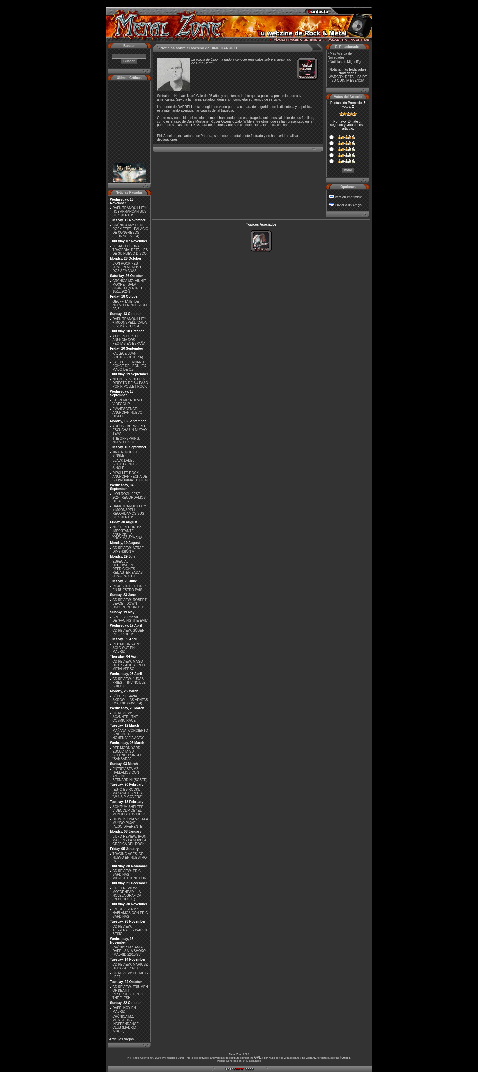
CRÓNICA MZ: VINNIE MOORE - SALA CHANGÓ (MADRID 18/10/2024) (129, 286)
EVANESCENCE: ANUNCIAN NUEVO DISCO (127, 412)
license (345, 1057)
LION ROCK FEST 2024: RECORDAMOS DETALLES (129, 497)
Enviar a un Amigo (348, 205)
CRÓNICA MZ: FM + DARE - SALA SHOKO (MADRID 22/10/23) (129, 951)
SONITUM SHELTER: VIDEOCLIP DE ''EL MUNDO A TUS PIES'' (128, 810)
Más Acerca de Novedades (340, 55)
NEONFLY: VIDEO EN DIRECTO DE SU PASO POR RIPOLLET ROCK (130, 382)
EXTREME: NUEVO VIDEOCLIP (127, 402)
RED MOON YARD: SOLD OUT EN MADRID (126, 647)
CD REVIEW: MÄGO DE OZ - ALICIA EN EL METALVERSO (129, 665)
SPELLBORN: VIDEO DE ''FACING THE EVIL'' (130, 618)
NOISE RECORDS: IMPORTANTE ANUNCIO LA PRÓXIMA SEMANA (127, 532)
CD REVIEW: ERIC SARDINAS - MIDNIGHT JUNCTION (129, 874)
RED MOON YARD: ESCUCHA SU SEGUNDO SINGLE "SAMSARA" (127, 753)
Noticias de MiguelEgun (347, 62)
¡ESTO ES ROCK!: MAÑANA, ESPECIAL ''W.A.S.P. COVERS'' (128, 793)
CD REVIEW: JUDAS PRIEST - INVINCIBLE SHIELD (128, 682)
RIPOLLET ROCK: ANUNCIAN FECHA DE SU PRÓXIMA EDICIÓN (130, 476)
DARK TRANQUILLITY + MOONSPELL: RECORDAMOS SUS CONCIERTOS (129, 511)
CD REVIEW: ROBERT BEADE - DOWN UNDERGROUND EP (129, 603)
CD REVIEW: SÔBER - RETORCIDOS (129, 632)
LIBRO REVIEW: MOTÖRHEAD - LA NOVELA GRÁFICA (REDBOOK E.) (126, 893)
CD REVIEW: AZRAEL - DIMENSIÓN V (129, 549)
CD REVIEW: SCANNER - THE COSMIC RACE (125, 716)
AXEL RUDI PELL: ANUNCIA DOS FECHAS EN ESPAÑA (128, 339)
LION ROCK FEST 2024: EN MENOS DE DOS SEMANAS (128, 267)
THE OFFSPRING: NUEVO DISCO (126, 440)
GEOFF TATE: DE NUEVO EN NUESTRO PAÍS (129, 305)
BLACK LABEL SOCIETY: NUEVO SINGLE (126, 464)
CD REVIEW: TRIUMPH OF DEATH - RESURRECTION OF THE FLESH (130, 992)
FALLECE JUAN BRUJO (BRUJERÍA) (127, 355)
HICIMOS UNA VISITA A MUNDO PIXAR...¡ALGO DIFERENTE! (130, 822)
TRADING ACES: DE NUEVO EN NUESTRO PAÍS (129, 857)
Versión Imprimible (348, 197)
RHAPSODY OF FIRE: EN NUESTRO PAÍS (129, 588)
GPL (257, 1057)
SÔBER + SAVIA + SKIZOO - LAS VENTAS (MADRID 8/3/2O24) (130, 699)
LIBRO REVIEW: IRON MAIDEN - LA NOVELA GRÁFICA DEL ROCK (129, 840)
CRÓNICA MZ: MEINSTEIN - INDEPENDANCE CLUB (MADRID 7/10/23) (125, 1024)
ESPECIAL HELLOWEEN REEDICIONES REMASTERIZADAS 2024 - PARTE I (127, 569)
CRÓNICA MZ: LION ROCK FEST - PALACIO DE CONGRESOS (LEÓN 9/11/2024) (130, 230)
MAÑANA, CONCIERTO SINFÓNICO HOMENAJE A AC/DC (130, 734)
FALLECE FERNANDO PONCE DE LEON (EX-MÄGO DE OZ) (129, 365)
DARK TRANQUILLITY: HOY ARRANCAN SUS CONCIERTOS (129, 211)
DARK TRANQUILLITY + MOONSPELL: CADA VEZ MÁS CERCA (129, 322)
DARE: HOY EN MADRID (124, 1009)
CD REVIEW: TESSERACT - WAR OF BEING (130, 930)
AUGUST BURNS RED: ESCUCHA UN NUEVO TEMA (129, 429)
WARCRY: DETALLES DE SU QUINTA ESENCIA (348, 78)
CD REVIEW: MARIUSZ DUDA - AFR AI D (130, 966)
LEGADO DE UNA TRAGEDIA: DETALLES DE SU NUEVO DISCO (130, 249)
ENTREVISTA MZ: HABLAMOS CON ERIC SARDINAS (130, 912)
